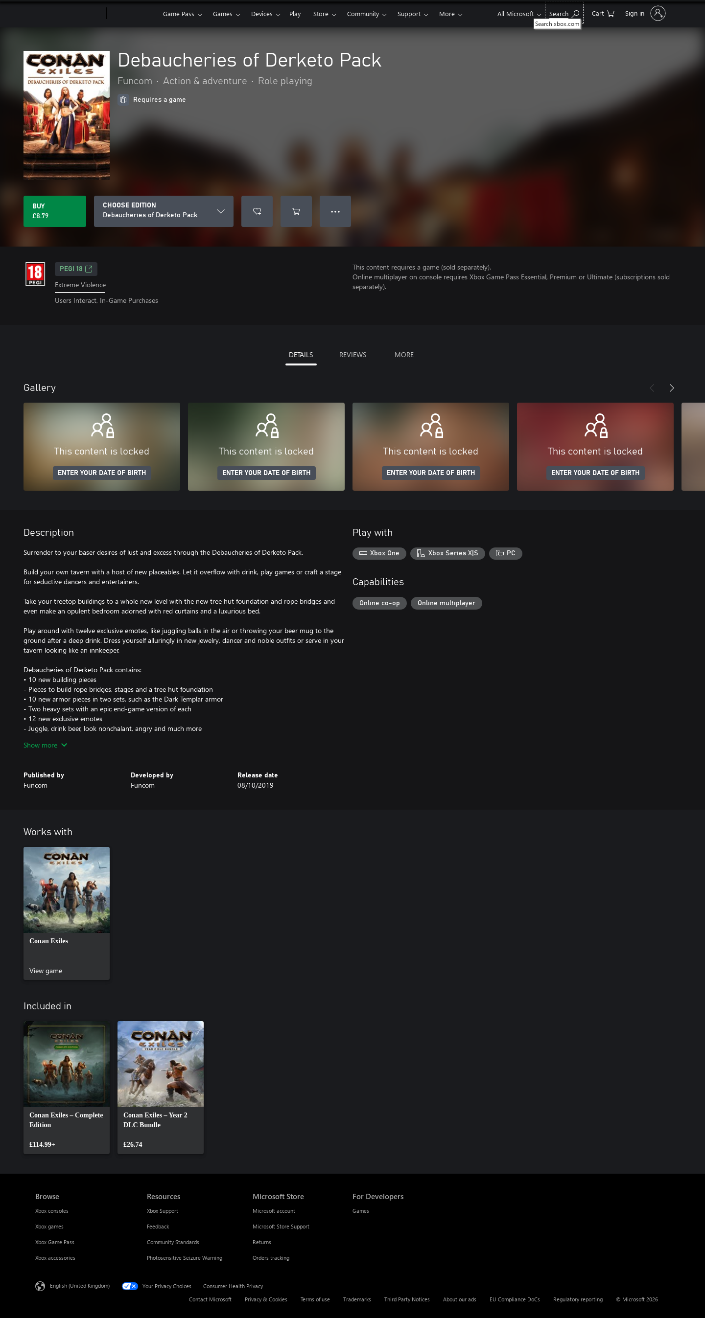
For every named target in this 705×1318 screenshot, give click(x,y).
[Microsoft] (68, 13)
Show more (45, 745)
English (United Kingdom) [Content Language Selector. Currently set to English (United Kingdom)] (80, 1285)
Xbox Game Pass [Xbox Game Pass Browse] (54, 1242)
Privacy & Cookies (266, 1299)
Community (363, 13)
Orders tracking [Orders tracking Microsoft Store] (271, 1257)
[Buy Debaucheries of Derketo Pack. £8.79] (55, 211)
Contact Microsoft (210, 1299)
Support (409, 13)
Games (223, 13)
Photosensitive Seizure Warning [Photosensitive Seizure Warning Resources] (184, 1257)
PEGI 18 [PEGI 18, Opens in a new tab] (76, 269)
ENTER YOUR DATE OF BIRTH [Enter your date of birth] (102, 473)
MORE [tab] (404, 354)
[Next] (672, 388)
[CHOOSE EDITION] (164, 211)
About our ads (459, 1299)
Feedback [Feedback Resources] (158, 1226)
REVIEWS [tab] (352, 354)
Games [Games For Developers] (360, 1210)
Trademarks (357, 1299)
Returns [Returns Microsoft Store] (262, 1242)
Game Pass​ (178, 13)
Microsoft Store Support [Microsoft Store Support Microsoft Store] (281, 1226)
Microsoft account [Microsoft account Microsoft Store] (274, 1210)
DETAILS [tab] (301, 354)
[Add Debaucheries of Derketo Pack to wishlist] (257, 211)
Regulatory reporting (578, 1299)
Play (295, 13)
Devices (262, 13)
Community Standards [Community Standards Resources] (173, 1242)
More (447, 13)
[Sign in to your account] (644, 13)
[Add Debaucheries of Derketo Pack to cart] (296, 211)
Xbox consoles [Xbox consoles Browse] (52, 1210)
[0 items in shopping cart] (603, 12)
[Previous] (652, 388)
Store (321, 13)
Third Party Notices (407, 1299)
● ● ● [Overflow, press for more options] (335, 211)
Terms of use (315, 1299)
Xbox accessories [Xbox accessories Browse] (55, 1257)
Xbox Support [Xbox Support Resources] (162, 1210)
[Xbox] (133, 13)
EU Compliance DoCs (515, 1299)
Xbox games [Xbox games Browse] (49, 1226)
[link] (67, 913)
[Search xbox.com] (564, 12)
